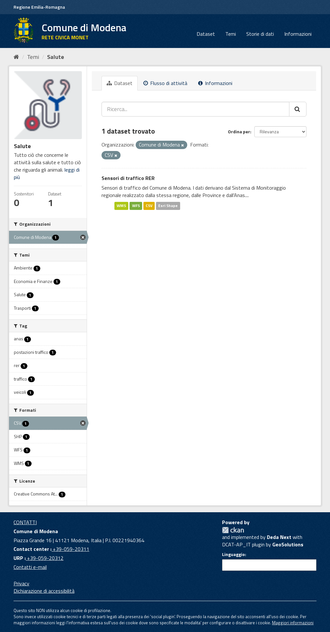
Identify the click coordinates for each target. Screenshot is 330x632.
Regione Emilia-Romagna (39, 7)
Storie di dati (260, 34)
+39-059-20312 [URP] (44, 558)
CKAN (233, 530)
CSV (149, 206)
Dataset (206, 34)
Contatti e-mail (30, 567)
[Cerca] (297, 109)
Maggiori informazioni (293, 622)
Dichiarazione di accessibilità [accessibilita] (44, 591)
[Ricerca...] (195, 109)
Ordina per (239, 131)
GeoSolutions (287, 544)
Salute (55, 56)
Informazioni (298, 34)
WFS (136, 206)
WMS (121, 206)
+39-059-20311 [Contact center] (70, 549)
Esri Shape (168, 206)
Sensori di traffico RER (128, 178)
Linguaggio (233, 554)
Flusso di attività (165, 83)
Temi (230, 34)
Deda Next (279, 537)
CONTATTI (25, 522)
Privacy (21, 583)
